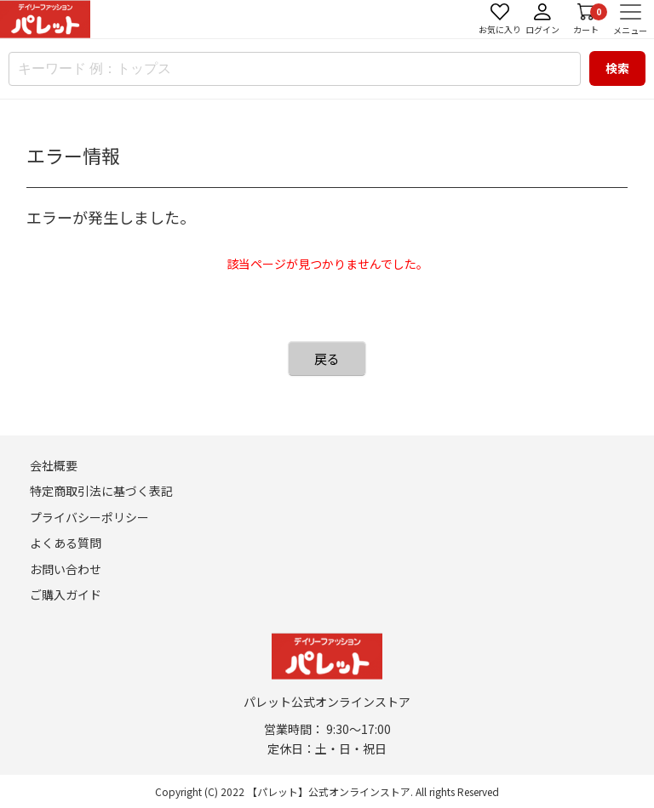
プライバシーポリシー (89, 517)
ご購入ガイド (65, 594)
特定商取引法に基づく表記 (101, 490)
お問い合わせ (65, 569)
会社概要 (53, 465)
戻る (327, 358)
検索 (617, 68)
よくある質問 (65, 542)
